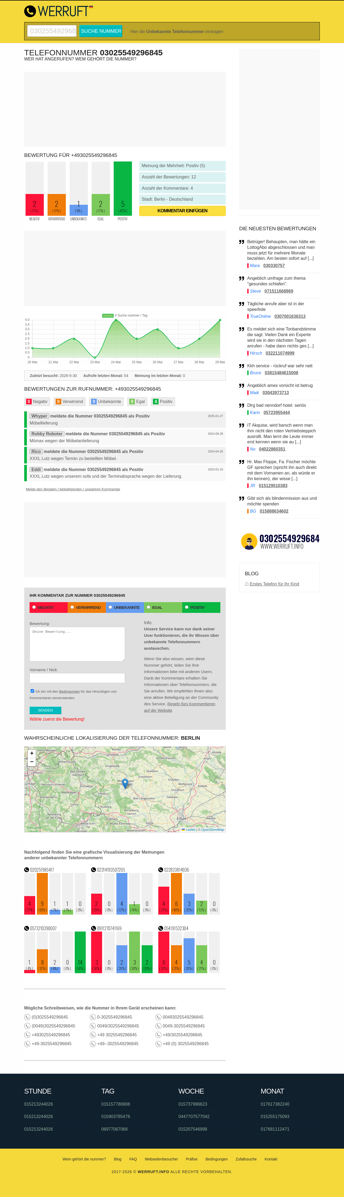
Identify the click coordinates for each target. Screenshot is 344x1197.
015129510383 (273, 485)
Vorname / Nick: (77, 675)
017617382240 (275, 1104)
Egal (154, 607)
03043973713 (276, 392)
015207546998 (192, 1129)
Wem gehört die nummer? (84, 1159)
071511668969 (278, 291)
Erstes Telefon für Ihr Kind (274, 584)
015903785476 (115, 1116)
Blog (117, 1159)
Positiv (194, 607)
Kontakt (271, 1159)
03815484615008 (281, 373)
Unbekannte (124, 607)
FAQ (133, 1159)
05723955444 (277, 412)
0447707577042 (194, 1116)
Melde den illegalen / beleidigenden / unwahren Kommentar (73, 489)
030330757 (274, 265)
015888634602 (274, 511)
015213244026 (38, 1104)
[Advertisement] (125, 109)
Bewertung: (77, 641)
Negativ (42, 607)
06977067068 (114, 1129)
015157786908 (115, 1104)
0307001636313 (290, 316)
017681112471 (275, 1129)
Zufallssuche (246, 1159)
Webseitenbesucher (161, 1159)
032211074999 (280, 353)
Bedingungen (69, 691)
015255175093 (275, 1116)
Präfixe (192, 1159)
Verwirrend (85, 607)
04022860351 (272, 449)
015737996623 (192, 1104)
